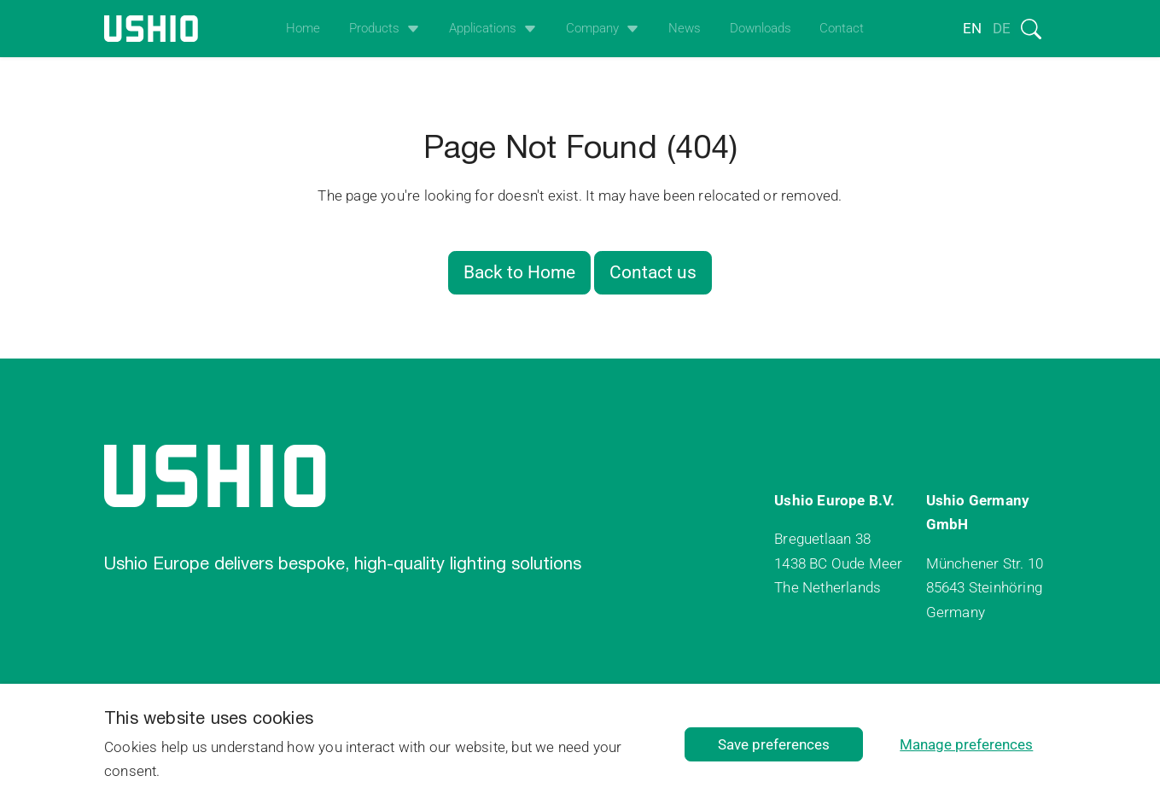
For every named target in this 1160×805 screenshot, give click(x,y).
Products (374, 28)
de (1002, 28)
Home (303, 28)
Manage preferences (966, 744)
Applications (482, 28)
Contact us (653, 272)
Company (592, 28)
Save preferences (774, 744)
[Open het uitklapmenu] (409, 29)
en (972, 28)
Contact (841, 28)
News (684, 28)
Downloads (760, 28)
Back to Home (519, 272)
